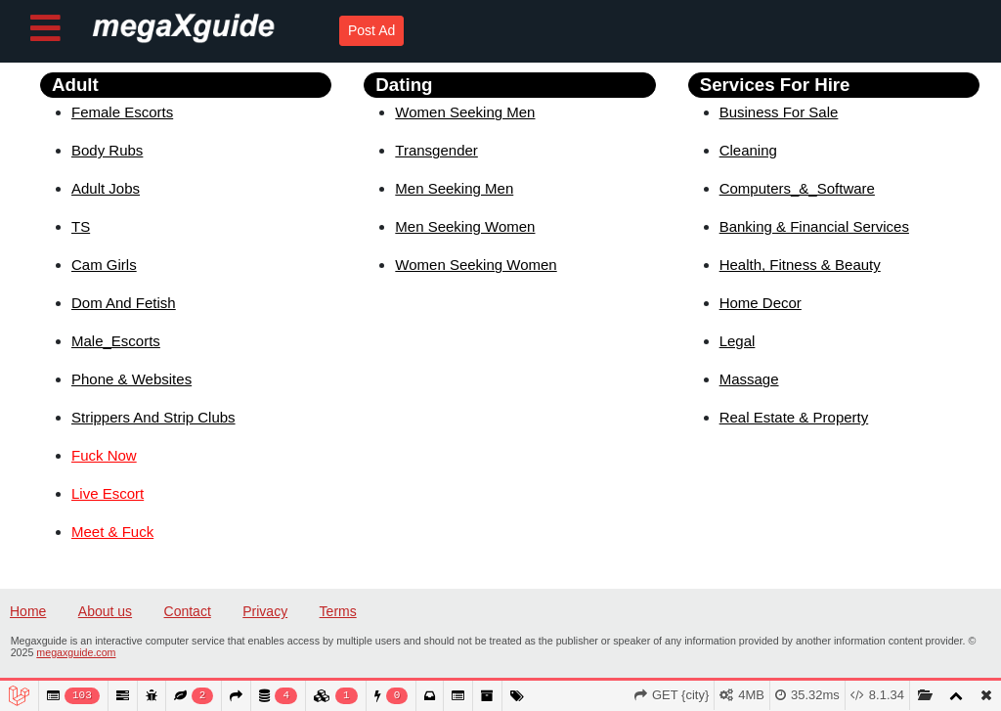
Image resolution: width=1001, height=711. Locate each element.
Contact (187, 611)
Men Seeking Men (454, 188)
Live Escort (107, 493)
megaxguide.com (75, 652)
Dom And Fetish (123, 302)
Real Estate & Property (794, 417)
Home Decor (760, 302)
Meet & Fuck (112, 531)
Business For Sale (779, 112)
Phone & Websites (131, 379)
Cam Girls (104, 264)
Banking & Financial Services (814, 226)
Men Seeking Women (465, 226)
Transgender (436, 150)
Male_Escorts (115, 341)
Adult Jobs (105, 188)
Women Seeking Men (465, 112)
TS (80, 226)
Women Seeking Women (475, 264)
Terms (338, 611)
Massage (749, 379)
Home (28, 611)
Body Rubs (107, 150)
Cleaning (748, 150)
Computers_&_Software (797, 188)
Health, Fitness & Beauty (800, 264)
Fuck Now (104, 455)
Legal (737, 341)
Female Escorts (122, 112)
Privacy (264, 611)
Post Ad (371, 30)
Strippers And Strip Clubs (153, 417)
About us (105, 611)
